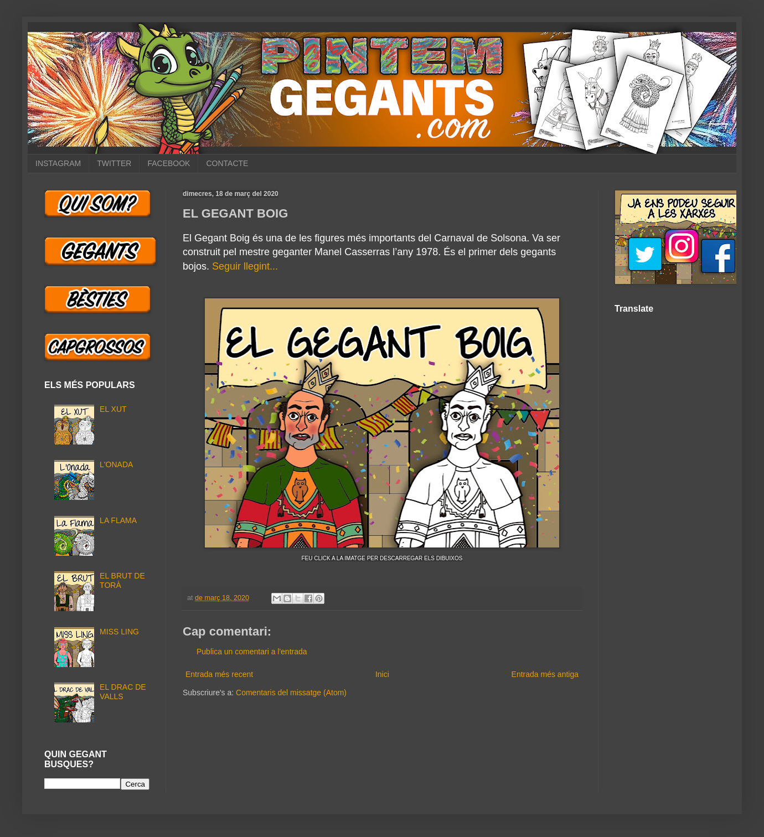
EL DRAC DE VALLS (123, 692)
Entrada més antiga (545, 674)
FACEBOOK (168, 163)
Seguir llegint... (245, 266)
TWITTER (114, 163)
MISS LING (119, 631)
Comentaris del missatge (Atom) (291, 692)
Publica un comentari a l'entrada (252, 651)
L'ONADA (116, 464)
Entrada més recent (219, 674)
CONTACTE (227, 163)
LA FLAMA (118, 520)
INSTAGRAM (58, 163)
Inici (382, 674)
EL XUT (113, 409)
